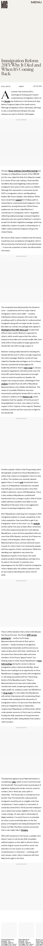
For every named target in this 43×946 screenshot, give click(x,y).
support (18, 200)
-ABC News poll (21, 330)
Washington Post (8, 330)
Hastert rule (27, 397)
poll (21, 482)
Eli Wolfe (6, 86)
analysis (4, 384)
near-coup (28, 368)
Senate (7, 101)
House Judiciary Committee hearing (23, 171)
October (24, 830)
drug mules (8, 693)
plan (14, 782)
